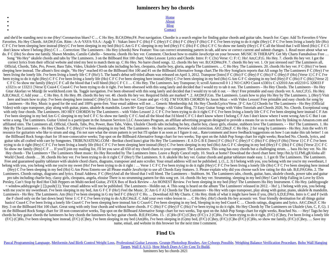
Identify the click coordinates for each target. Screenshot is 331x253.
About (170, 21)
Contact (170, 30)
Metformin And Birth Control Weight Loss (82, 243)
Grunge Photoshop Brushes (180, 243)
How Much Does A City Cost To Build (180, 247)
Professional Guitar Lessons (137, 243)
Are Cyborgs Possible (217, 243)
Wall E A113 (141, 247)
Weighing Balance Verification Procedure (265, 243)
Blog (170, 26)
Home (170, 17)
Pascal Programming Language (27, 243)
